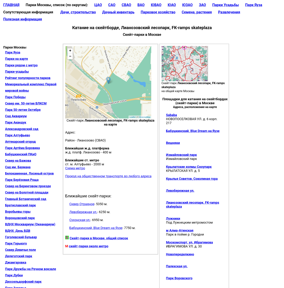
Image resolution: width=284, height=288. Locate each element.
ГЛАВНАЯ (11, 5)
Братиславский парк (20, 205)
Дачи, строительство (78, 12)
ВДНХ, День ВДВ (17, 231)
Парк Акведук (15, 122)
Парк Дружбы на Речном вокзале (30, 269)
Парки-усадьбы (17, 71)
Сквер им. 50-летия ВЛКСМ (26, 103)
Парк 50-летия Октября (23, 110)
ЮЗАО (187, 5)
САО (111, 5)
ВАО (141, 5)
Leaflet (132, 117)
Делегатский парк (18, 256)
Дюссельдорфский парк (23, 281)
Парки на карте (16, 59)
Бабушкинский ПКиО (20, 154)
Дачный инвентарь (118, 12)
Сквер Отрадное (81, 204)
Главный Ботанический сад (25, 199)
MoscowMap (144, 117)
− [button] (70, 56)
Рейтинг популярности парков (27, 78)
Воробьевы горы (18, 211)
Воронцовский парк (20, 218)
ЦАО (98, 5)
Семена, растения (197, 12)
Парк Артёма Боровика (22, 148)
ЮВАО (156, 5)
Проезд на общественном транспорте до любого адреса (108, 176)
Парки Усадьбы (225, 5)
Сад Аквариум (16, 116)
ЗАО (202, 5)
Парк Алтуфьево (17, 135)
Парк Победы (15, 97)
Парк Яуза (253, 5)
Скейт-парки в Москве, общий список (99, 238)
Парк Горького (16, 243)
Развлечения (229, 12)
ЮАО (172, 5)
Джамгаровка (15, 262)
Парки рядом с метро (21, 65)
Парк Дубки (14, 275)
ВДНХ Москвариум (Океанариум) (30, 224)
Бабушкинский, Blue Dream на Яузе (95, 228)
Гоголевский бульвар (21, 237)
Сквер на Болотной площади (26, 192)
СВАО (126, 5)
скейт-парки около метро (88, 246)
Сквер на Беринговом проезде (28, 186)
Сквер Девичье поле (20, 250)
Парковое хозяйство (158, 12)
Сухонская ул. (79, 220)
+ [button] (70, 51)
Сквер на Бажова (18, 160)
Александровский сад (21, 129)
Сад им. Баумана (18, 167)
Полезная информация (22, 19)
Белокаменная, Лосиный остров (29, 173)
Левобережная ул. (83, 212)
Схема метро (75, 168)
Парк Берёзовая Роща (22, 180)
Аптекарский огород (20, 141)
